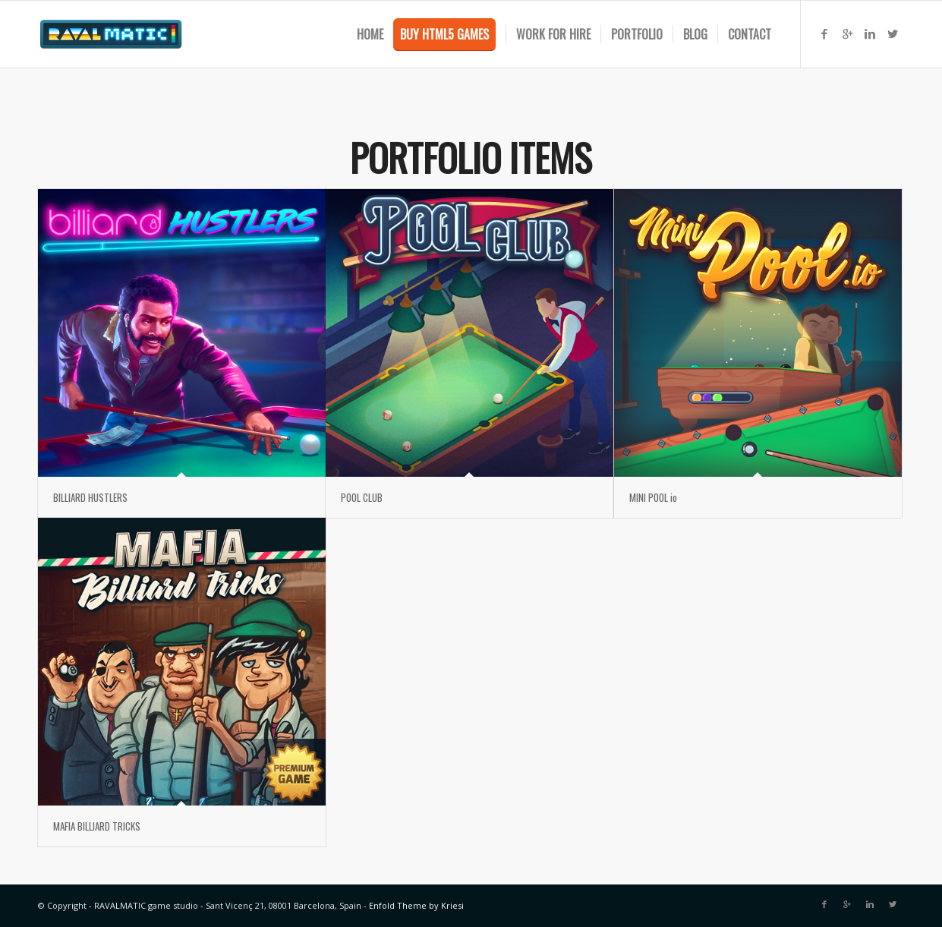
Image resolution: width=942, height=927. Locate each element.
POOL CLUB (362, 497)
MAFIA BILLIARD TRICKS (96, 826)
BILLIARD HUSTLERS (90, 497)
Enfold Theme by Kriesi (416, 905)
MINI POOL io (653, 497)
